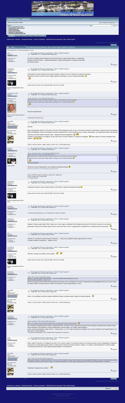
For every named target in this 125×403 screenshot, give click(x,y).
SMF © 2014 (61, 394)
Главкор (9, 206)
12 (22, 45)
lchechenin (10, 69)
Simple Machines (69, 394)
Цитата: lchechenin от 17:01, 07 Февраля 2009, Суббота (41, 98)
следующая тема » (113, 42)
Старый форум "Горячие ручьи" (17, 28)
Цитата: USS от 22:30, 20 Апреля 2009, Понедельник (40, 358)
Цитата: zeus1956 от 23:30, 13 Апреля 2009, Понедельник (41, 321)
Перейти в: (108, 388)
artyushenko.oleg (12, 93)
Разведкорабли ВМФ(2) (14, 30)
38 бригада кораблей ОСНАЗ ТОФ (17, 33)
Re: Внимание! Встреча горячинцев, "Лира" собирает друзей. (50, 53)
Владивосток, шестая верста (16, 32)
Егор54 (9, 148)
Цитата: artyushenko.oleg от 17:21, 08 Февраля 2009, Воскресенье (43, 153)
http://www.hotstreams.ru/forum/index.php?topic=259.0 (43, 168)
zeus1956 (10, 121)
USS (8, 337)
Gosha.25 (10, 219)
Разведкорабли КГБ (13, 29)
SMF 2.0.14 (54, 394)
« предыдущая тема (101, 42)
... (21, 45)
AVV (8, 53)
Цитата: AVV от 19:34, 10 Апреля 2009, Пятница (39, 277)
